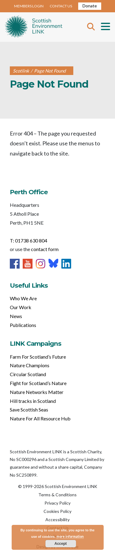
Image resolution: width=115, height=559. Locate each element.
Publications (23, 325)
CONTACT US (61, 6)
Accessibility (57, 519)
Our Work (20, 307)
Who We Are (23, 298)
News (16, 316)
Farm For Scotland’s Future (38, 357)
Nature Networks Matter (36, 392)
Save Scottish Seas (29, 409)
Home (33, 27)
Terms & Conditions (57, 494)
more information (70, 536)
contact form (45, 249)
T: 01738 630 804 (28, 240)
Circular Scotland (28, 374)
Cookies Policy (57, 511)
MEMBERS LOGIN (29, 6)
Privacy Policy (57, 503)
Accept (60, 543)
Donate (89, 5)
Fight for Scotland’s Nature (38, 383)
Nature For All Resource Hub (40, 418)
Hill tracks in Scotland (33, 401)
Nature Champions (29, 365)
